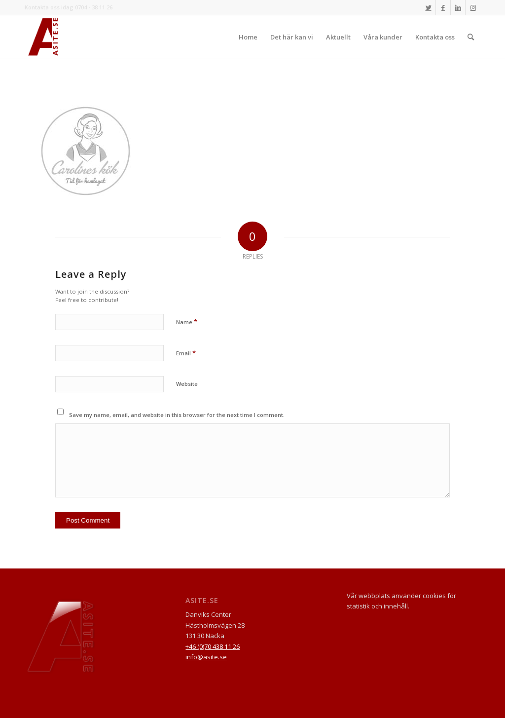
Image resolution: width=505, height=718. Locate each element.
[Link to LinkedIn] (458, 7)
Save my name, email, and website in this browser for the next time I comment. (177, 414)
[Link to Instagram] (473, 7)
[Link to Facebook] (443, 7)
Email (186, 352)
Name (186, 321)
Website (187, 383)
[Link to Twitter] (428, 7)
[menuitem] (248, 37)
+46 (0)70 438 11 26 (212, 646)
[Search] (470, 37)
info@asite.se (206, 656)
